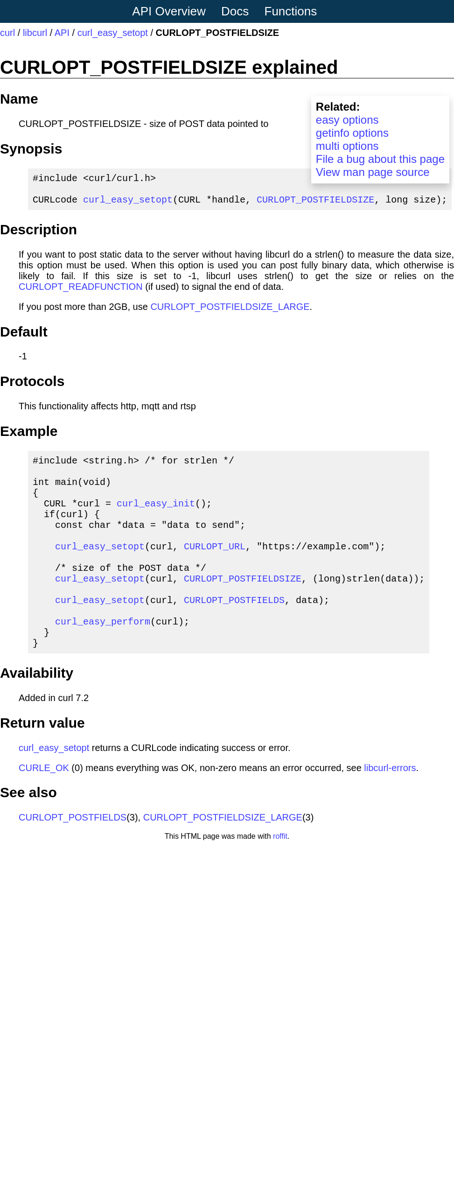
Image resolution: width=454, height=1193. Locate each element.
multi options (347, 146)
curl (7, 33)
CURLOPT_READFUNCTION (81, 292)
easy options (347, 119)
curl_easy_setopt (112, 33)
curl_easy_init (156, 518)
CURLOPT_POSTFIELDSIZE (315, 204)
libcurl (35, 33)
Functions (291, 11)
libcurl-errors (390, 807)
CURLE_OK (44, 807)
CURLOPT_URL (214, 568)
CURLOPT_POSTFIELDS (234, 631)
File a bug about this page (380, 159)
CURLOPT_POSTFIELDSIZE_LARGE (229, 312)
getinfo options (352, 132)
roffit (280, 875)
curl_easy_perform (102, 656)
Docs (235, 11)
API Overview (169, 11)
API (62, 33)
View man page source (373, 172)
